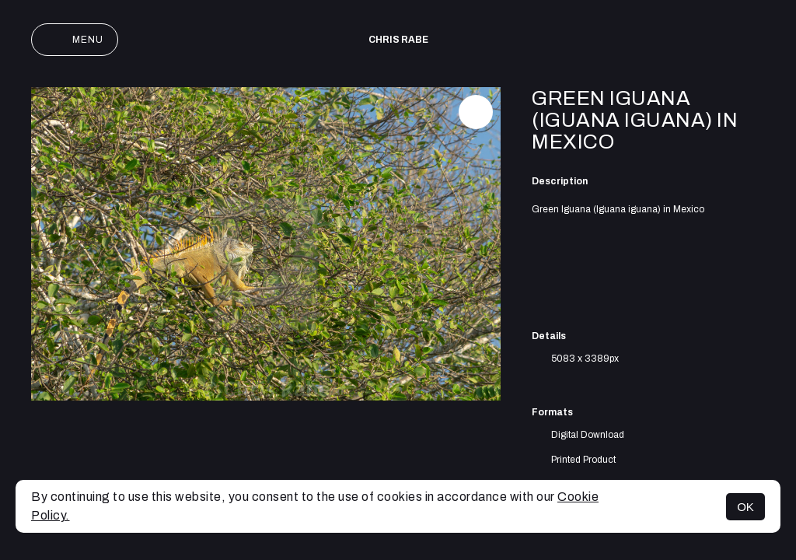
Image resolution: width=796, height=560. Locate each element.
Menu (74, 39)
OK (745, 506)
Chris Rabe (398, 39)
